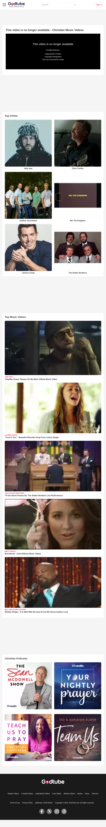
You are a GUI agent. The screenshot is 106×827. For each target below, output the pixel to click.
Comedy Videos (27, 794)
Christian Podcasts (16, 658)
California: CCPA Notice (44, 803)
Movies (80, 794)
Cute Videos (56, 794)
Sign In (99, 5)
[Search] (75, 4)
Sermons (95, 794)
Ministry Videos (69, 794)
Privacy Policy (27, 803)
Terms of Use (15, 803)
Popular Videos (13, 794)
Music (87, 794)
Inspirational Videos (42, 794)
